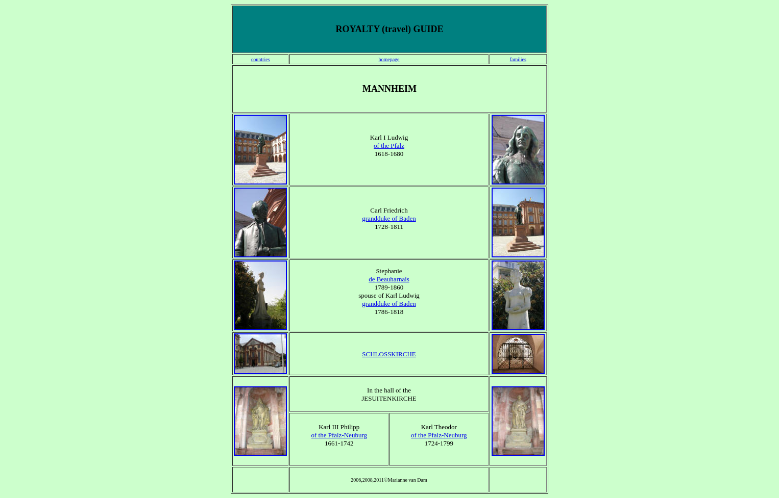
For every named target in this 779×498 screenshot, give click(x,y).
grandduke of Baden (389, 218)
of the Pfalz (389, 145)
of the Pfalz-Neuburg (339, 435)
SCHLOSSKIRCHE (389, 354)
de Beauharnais (389, 279)
